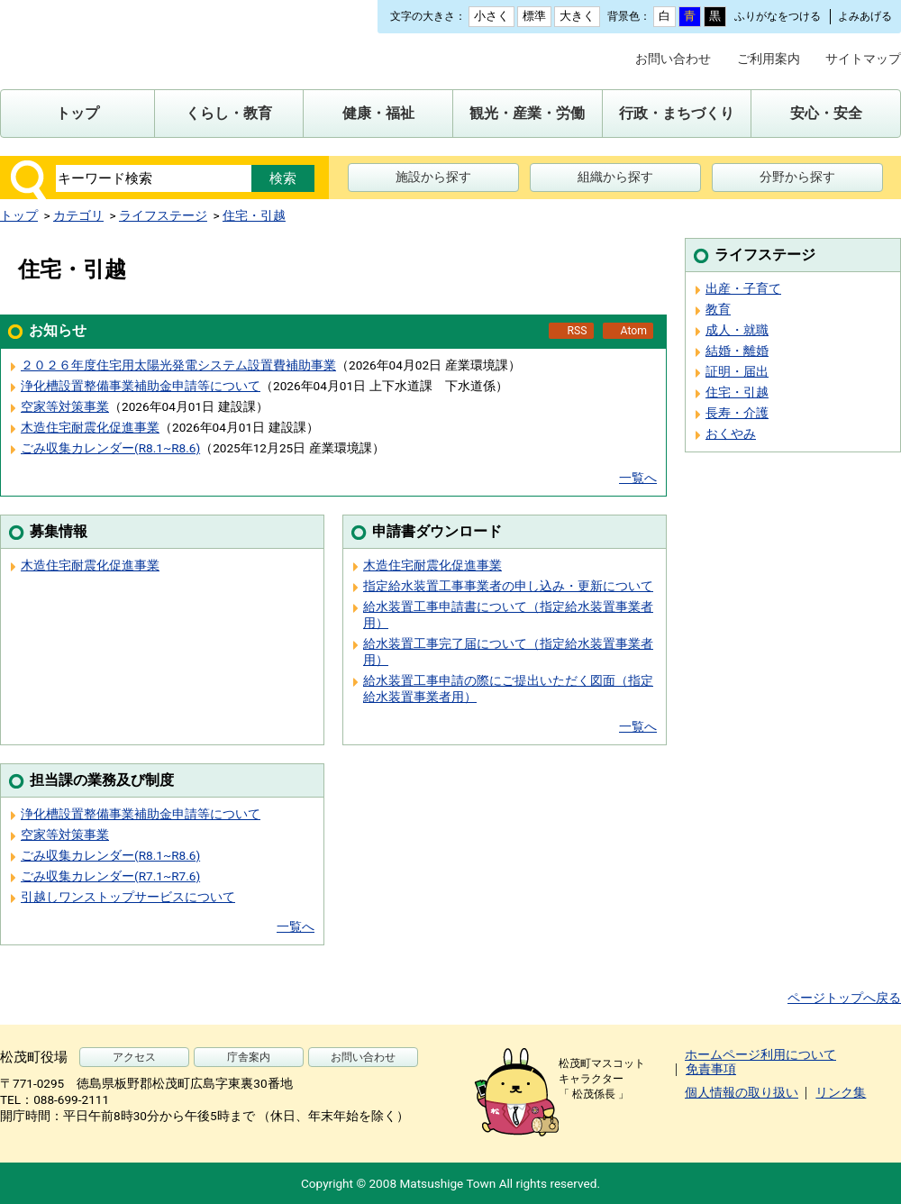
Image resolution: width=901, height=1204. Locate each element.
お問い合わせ (673, 58)
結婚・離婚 (737, 350)
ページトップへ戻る (844, 997)
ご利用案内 (768, 58)
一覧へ (638, 477)
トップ (19, 215)
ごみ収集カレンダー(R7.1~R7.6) (110, 876)
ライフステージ (163, 215)
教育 (718, 309)
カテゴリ (78, 215)
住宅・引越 (254, 215)
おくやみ (730, 433)
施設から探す (433, 176)
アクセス (134, 1057)
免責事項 (711, 1069)
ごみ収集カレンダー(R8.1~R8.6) (110, 448)
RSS (577, 330)
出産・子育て (743, 288)
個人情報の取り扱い (741, 1092)
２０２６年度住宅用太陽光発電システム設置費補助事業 (178, 365)
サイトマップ (863, 58)
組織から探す (615, 176)
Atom (634, 330)
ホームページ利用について (760, 1054)
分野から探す (797, 176)
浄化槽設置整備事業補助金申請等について (140, 386)
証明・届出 (737, 371)
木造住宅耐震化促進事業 (90, 427)
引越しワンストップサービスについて (128, 896)
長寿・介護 (737, 413)
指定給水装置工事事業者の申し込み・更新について (508, 586)
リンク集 (840, 1092)
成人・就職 (737, 330)
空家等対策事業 (65, 406)
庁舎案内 (248, 1057)
